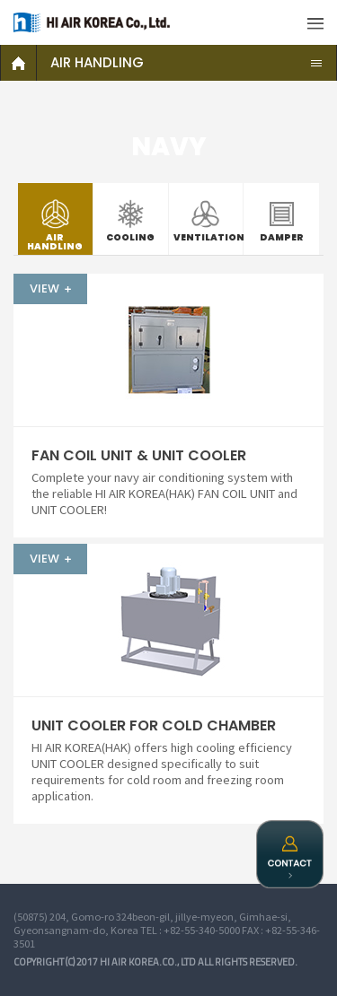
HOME (19, 63)
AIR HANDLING (97, 62)
